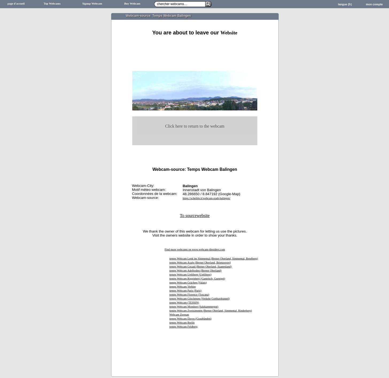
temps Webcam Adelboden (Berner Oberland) (195, 270)
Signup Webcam (92, 3)
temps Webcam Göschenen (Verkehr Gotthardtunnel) (199, 298)
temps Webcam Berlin (181, 322)
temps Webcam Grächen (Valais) (188, 282)
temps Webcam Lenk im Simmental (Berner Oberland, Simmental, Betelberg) (213, 258)
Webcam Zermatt (179, 314)
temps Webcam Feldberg (183, 326)
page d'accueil (16, 3)
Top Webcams (52, 3)
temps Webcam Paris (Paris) (185, 290)
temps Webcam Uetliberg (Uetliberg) (190, 274)
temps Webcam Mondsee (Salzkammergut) (193, 306)
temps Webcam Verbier (182, 286)
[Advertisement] (194, 42)
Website (228, 33)
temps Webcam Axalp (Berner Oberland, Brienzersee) (200, 262)
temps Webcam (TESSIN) (184, 302)
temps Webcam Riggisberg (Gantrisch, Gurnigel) (197, 278)
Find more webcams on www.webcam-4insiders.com (195, 249)
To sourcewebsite (194, 215)
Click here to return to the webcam (194, 126)
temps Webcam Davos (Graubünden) (190, 318)
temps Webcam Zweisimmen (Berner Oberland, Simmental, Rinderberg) (210, 310)
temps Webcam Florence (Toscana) (189, 294)
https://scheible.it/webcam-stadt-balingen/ (206, 198)
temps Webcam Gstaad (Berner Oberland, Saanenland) (200, 266)
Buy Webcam (132, 3)
